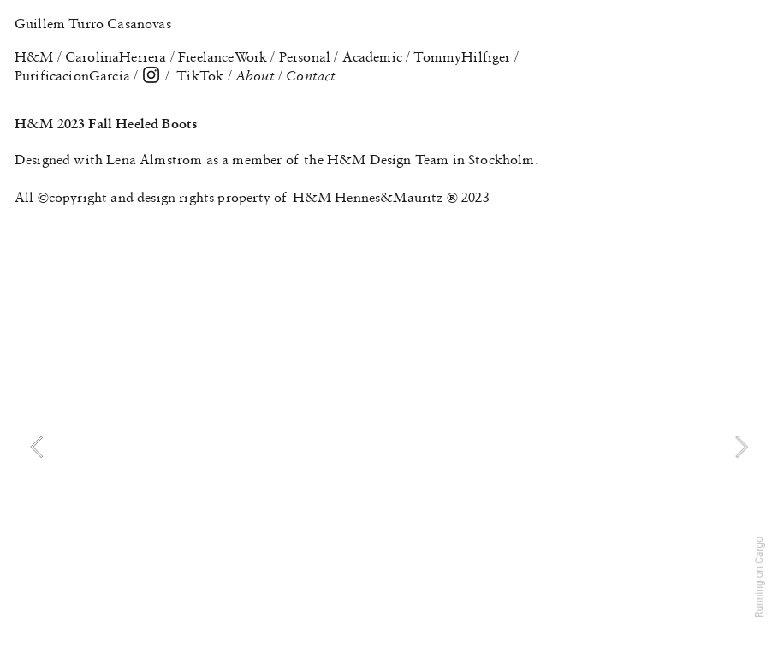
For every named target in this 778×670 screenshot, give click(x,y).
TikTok (199, 75)
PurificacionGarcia (72, 75)
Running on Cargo (759, 577)
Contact (311, 75)
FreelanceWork (222, 56)
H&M (34, 56)
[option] (389, 446)
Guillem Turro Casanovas (93, 23)
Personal (304, 56)
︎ (151, 75)
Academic (372, 56)
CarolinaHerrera (116, 56)
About (256, 75)
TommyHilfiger (461, 56)
